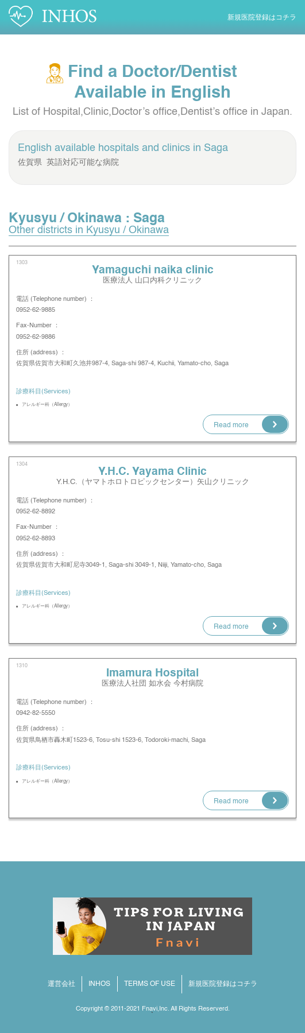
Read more (231, 425)
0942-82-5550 (35, 713)
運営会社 (61, 984)
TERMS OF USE (149, 984)
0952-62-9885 (38, 310)
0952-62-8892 (35, 511)
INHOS (99, 984)
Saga (216, 148)
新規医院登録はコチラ (261, 17)
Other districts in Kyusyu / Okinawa (89, 230)
